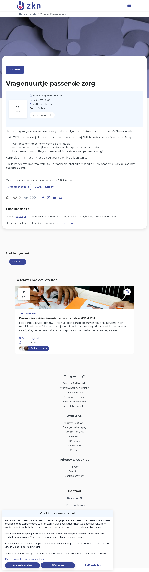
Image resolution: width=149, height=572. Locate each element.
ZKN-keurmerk (74, 392)
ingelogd (21, 216)
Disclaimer (74, 471)
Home (22, 14)
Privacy (75, 466)
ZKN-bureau (74, 441)
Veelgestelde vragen (74, 401)
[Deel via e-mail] (60, 197)
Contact (74, 450)
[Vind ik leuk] (8, 197)
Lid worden (74, 445)
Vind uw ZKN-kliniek (74, 383)
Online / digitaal (30, 338)
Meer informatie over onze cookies (24, 559)
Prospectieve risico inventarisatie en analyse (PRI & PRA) (57, 318)
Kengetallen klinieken (74, 406)
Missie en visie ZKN (74, 422)
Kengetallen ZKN (74, 431)
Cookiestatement (74, 475)
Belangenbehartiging (74, 427)
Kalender (33, 14)
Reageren (17, 261)
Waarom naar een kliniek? (74, 388)
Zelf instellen (93, 565)
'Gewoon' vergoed (74, 397)
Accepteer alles (22, 565)
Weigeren (58, 565)
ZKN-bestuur (74, 436)
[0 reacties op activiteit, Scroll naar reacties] (17, 197)
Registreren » (67, 223)
